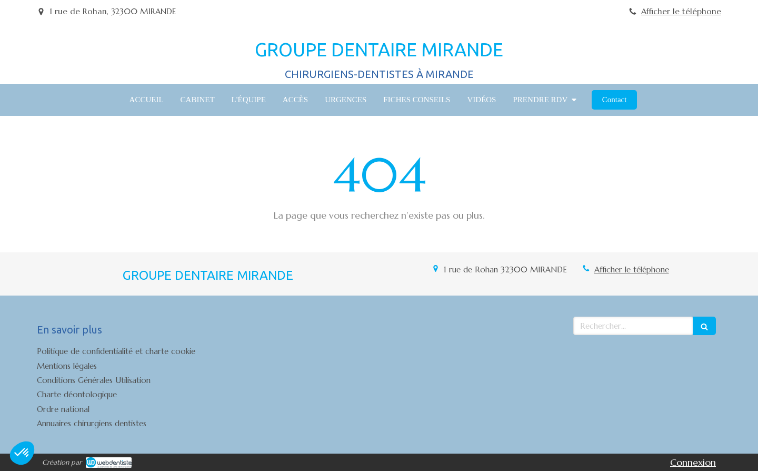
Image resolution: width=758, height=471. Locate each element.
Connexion (693, 462)
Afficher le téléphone (681, 11)
